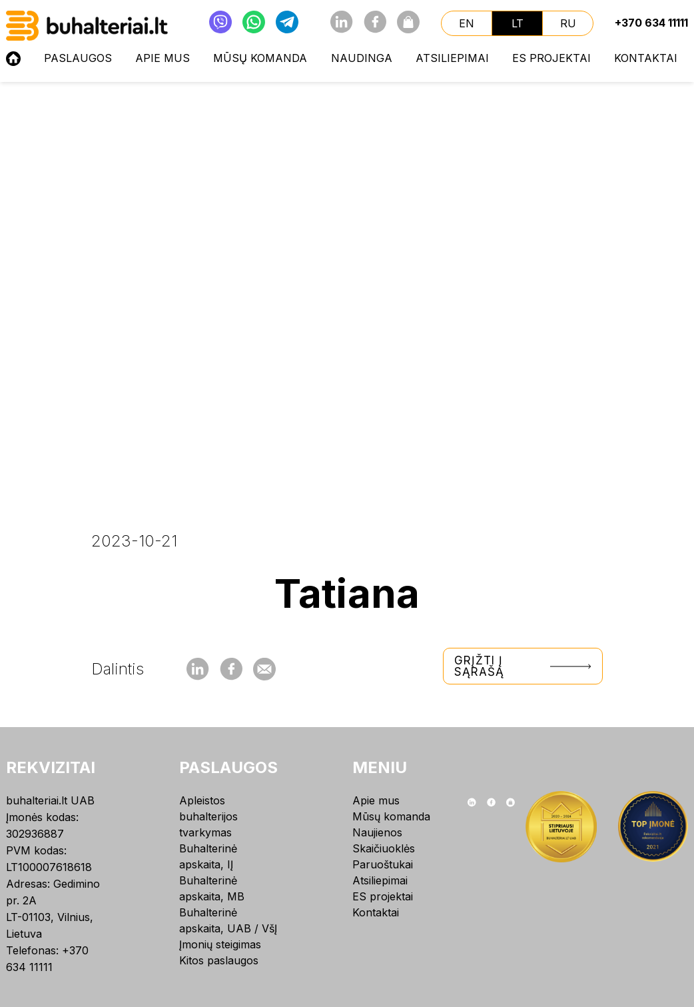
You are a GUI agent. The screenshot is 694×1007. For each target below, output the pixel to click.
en (466, 23)
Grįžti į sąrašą (522, 666)
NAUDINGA (361, 58)
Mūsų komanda (260, 58)
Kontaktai (645, 58)
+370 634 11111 (651, 22)
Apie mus (162, 58)
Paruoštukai (382, 864)
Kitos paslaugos (218, 960)
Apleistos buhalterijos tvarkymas (208, 816)
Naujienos (377, 832)
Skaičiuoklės (383, 848)
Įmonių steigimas (220, 944)
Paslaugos (78, 58)
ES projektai (551, 58)
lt (517, 23)
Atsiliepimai (452, 58)
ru (568, 23)
